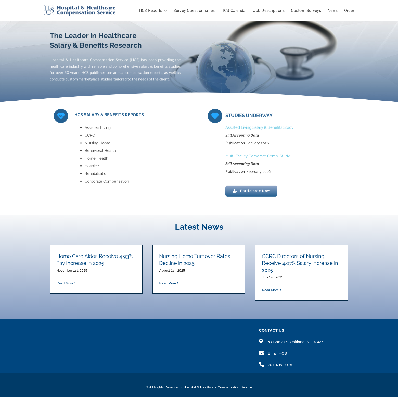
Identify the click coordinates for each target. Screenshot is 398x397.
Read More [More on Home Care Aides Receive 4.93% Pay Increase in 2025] (64, 290)
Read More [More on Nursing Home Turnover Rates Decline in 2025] (167, 290)
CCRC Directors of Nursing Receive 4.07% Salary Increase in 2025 (300, 263)
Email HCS (277, 353)
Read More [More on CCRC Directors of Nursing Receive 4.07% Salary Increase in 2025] (270, 290)
